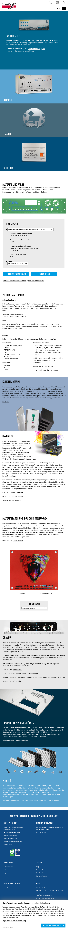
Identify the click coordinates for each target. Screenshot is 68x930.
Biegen (32, 51)
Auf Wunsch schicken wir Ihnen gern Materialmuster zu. (23, 280)
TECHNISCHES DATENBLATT (16, 274)
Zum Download (41, 832)
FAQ (37, 867)
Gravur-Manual (32, 673)
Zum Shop (7, 888)
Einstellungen (8, 927)
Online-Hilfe (48, 366)
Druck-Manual (18, 496)
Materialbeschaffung (50, 370)
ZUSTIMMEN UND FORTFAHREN (53, 925)
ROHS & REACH (44, 274)
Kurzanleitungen (41, 876)
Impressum (7, 873)
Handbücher (40, 873)
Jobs (5, 870)
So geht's (5, 401)
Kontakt (18, 500)
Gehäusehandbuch (53, 800)
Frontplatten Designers (36, 49)
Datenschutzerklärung (18, 921)
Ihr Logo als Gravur (58, 677)
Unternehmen (8, 867)
